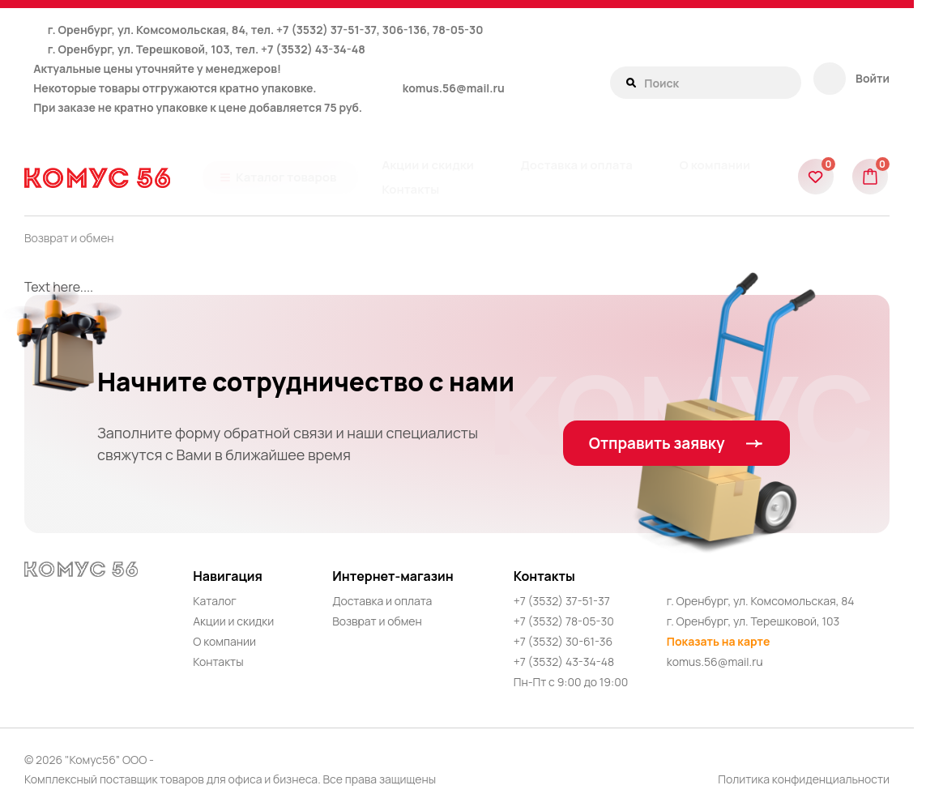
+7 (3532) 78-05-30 (564, 621)
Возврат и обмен (69, 237)
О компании (224, 641)
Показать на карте (718, 641)
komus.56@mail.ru (454, 88)
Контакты (218, 661)
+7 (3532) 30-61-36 (563, 641)
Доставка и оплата (382, 600)
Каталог (215, 600)
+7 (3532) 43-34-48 (313, 49)
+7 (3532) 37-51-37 (562, 600)
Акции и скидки (233, 621)
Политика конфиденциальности (804, 779)
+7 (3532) (303, 29)
